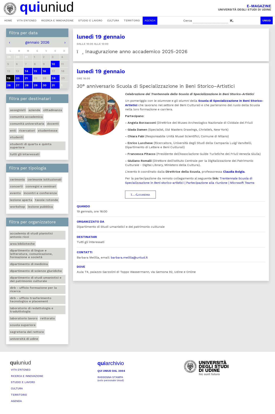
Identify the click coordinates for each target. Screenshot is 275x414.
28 (26, 85)
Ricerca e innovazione (57, 20)
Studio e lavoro (90, 20)
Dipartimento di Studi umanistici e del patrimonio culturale (35, 279)
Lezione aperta (21, 200)
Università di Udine (24, 339)
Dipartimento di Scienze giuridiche (36, 271)
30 (44, 85)
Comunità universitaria (27, 123)
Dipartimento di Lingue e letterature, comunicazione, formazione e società (31, 254)
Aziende (34, 110)
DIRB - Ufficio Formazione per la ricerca (33, 289)
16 (44, 71)
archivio (110, 363)
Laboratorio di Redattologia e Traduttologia (31, 309)
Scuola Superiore (23, 325)
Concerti (16, 186)
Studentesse (47, 130)
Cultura (113, 20)
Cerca (187, 20)
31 (53, 85)
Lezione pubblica (40, 206)
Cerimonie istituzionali (44, 179)
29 (35, 85)
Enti (13, 130)
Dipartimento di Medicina (29, 264)
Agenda (150, 20)
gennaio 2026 (37, 42)
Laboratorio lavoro (23, 318)
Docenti (53, 123)
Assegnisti (18, 110)
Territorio (132, 20)
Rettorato (47, 318)
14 (26, 71)
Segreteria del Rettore (27, 332)
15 (35, 71)
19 (8, 78)
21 (26, 78)
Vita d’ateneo (26, 20)
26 (9, 85)
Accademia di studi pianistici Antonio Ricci (31, 235)
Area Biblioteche (22, 244)
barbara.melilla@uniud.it (129, 257)
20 (17, 78)
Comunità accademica (26, 117)
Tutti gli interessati (24, 154)
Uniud (266, 20)
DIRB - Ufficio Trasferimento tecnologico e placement (30, 299)
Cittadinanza (52, 110)
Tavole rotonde (46, 200)
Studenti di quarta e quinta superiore (30, 145)
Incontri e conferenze (40, 193)
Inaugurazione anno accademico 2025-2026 (132, 51)
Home (8, 20)
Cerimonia (17, 179)
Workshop (17, 206)
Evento (15, 193)
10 (53, 64)
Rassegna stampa (110, 379)
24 (54, 78)
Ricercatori (27, 130)
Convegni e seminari (41, 186)
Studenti (16, 137)
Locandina (140, 194)
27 (17, 85)
